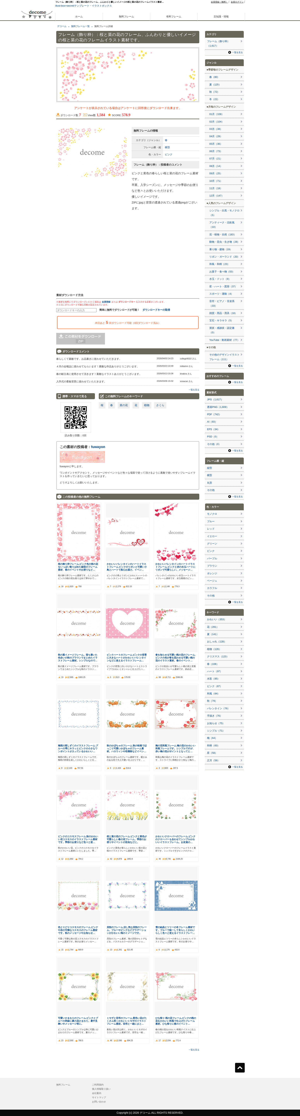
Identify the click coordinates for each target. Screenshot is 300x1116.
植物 (146, 405)
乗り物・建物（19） (220, 249)
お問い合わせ (99, 1101)
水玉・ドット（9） (220, 278)
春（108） (213, 664)
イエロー (212, 536)
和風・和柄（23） (219, 264)
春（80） (214, 77)
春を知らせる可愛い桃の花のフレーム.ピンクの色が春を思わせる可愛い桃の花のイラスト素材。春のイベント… (175, 657)
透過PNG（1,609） (218, 407)
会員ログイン (237, 2)
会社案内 (96, 1093)
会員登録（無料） (219, 2)
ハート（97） (214, 671)
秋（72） (214, 91)
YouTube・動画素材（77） (224, 340)
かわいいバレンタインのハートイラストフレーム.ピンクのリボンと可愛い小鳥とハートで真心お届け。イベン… (127, 567)
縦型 (209, 467)
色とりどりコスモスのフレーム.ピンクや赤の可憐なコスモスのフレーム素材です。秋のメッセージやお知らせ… (78, 930)
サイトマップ (99, 1097)
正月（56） (213, 760)
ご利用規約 (98, 1084)
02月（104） (216, 121)
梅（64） (212, 738)
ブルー (211, 521)
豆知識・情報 (221, 16)
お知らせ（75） (216, 723)
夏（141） (213, 634)
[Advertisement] (36, 139)
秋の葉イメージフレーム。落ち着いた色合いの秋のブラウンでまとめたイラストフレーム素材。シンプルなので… (77, 657)
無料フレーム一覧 (80, 26)
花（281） (213, 626)
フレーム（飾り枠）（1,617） (218, 43)
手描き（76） (214, 715)
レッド (211, 528)
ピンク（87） (214, 686)
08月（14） (215, 166)
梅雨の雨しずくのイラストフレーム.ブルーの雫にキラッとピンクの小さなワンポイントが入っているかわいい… (78, 748)
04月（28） (215, 136)
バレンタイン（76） (218, 708)
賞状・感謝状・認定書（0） (221, 330)
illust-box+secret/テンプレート (72, 5)
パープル (212, 558)
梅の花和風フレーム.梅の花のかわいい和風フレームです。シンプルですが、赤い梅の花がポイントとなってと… (175, 748)
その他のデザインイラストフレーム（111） (224, 357)
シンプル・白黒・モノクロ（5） (224, 212)
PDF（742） (214, 414)
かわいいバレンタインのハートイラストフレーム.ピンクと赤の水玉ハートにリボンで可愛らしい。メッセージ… (175, 567)
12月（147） (216, 195)
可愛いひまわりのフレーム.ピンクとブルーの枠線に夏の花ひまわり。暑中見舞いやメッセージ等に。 (78, 1021)
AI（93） (212, 421)
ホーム (79, 16)
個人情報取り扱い (101, 1089)
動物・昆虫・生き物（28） (224, 241)
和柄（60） (213, 745)
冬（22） (214, 99)
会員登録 (106, 302)
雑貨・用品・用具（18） (223, 313)
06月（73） (215, 151)
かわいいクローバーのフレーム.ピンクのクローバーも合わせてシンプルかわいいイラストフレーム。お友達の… (175, 839)
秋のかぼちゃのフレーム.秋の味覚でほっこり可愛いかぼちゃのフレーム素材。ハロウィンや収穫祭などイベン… (127, 748)
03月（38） (215, 129)
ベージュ (212, 580)
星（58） (212, 752)
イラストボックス (102, 5)
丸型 (209, 482)
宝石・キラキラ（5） (221, 320)
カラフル (212, 588)
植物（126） (214, 649)
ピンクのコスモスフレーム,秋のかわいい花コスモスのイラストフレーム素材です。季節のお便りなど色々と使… (78, 839)
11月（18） (215, 188)
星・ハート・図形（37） (223, 286)
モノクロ (212, 513)
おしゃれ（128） (216, 641)
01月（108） (216, 114)
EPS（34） (213, 429)
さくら (160, 405)
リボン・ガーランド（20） (224, 256)
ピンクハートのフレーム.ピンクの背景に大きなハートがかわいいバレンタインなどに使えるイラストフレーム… (127, 657)
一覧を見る (194, 390)
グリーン (212, 543)
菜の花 (124, 405)
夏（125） (215, 84)
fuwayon (98, 447)
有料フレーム (173, 16)
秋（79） (212, 700)
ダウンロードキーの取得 (156, 309)
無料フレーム (126, 16)
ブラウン (212, 565)
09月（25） (215, 173)
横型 (167, 147)
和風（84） (213, 693)
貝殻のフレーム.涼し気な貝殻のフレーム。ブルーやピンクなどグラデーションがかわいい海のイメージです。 (127, 930)
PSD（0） (213, 436)
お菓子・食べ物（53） (222, 271)
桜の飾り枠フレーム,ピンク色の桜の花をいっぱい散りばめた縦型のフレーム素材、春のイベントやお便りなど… (78, 567)
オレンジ (212, 573)
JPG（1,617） (215, 399)
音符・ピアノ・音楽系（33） (221, 303)
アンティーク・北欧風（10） (221, 224)
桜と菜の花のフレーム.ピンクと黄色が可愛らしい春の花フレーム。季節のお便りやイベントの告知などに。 (127, 839)
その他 (211, 490)
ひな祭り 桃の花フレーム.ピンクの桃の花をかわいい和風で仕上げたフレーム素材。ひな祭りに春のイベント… (175, 1021)
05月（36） (215, 143)
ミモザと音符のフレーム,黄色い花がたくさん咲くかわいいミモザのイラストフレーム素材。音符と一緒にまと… (127, 1021)
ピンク (168, 154)
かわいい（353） (216, 619)
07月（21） (215, 158)
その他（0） (214, 444)
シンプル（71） (216, 730)
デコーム (61, 26)
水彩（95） (213, 678)
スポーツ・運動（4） (221, 293)
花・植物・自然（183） (222, 234)
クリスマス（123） (218, 656)
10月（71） (215, 180)
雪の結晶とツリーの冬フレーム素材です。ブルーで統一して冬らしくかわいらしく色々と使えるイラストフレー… (175, 930)
